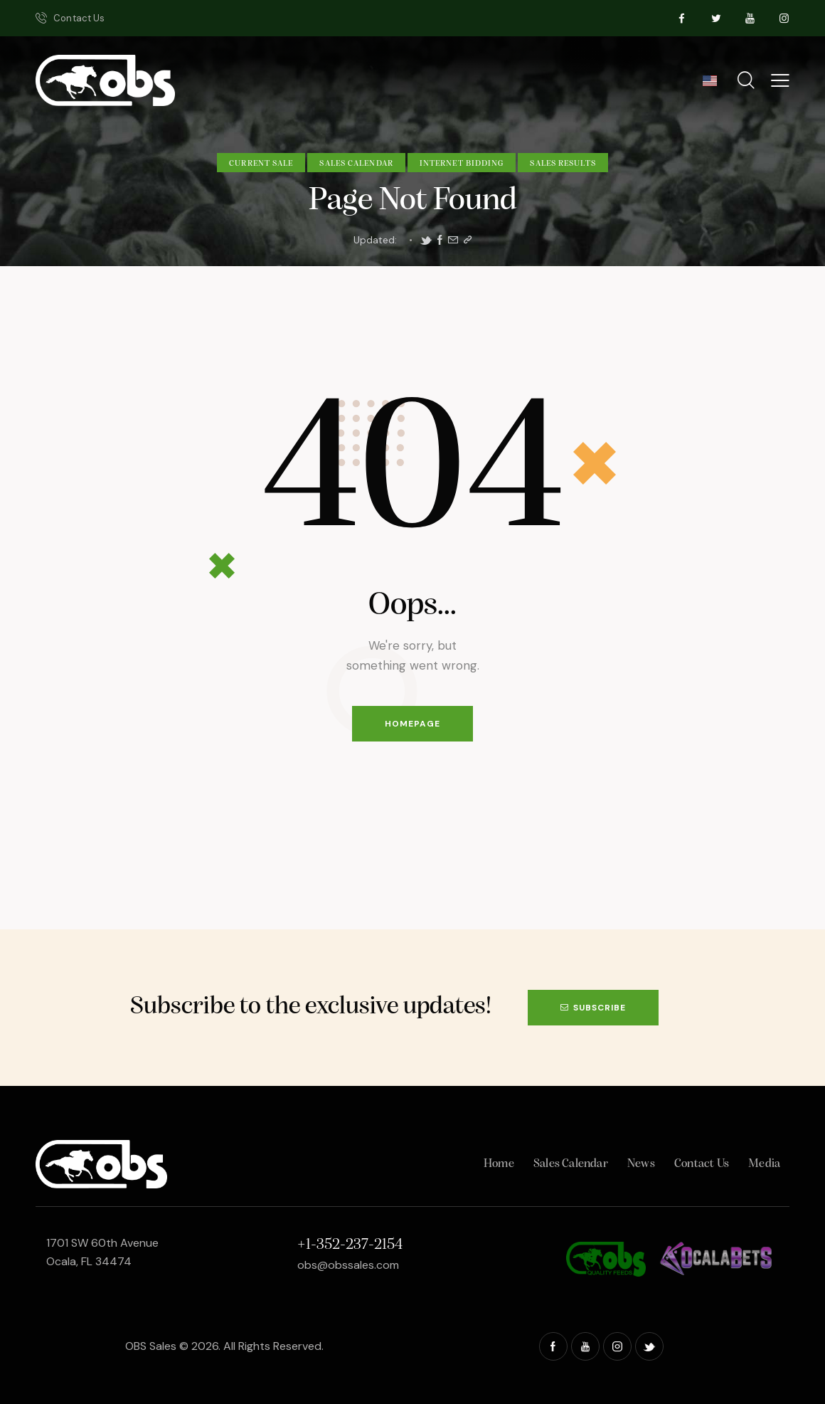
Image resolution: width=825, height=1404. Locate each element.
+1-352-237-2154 (350, 1245)
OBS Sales (150, 1346)
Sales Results (562, 163)
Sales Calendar (356, 163)
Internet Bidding (462, 163)
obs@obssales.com (348, 1264)
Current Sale (261, 163)
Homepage (412, 723)
